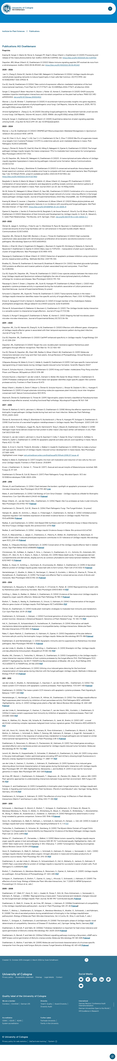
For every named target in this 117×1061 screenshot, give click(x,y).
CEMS (4, 1037)
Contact (59, 993)
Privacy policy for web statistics (14, 1057)
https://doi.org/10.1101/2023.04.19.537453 (19, 192)
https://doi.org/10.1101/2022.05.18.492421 (62, 81)
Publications (34, 45)
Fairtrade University (48, 1037)
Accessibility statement (24, 993)
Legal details (49, 993)
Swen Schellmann (51, 976)
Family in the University (49, 1039)
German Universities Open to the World (94, 1024)
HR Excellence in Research (89, 1027)
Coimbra (5, 1020)
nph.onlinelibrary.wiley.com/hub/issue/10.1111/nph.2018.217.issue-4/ (51, 471)
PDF (67, 839)
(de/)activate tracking (37, 1057)
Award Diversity (61, 1020)
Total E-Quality (46, 1020)
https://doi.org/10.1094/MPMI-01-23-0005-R (47, 222)
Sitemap (39, 993)
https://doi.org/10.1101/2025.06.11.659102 (79, 73)
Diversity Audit (46, 1023)
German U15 (25, 1020)
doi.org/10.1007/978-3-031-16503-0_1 (72, 233)
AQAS (19, 1037)
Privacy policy (7, 993)
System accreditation (10, 1039)
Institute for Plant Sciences (15, 45)
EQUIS (12, 1037)
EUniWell (14, 1020)
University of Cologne (22, 8)
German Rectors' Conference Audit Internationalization (92, 1020)
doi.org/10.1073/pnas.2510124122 (27, 113)
